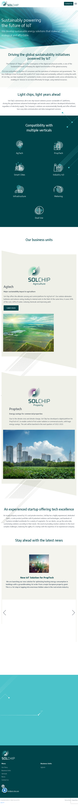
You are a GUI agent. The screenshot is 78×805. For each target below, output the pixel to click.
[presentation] (4, 613)
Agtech (43, 767)
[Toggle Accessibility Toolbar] (4, 790)
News (3, 777)
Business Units (6, 770)
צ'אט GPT (2, 802)
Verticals (4, 774)
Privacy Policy (74, 800)
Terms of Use (68, 800)
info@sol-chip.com (13, 791)
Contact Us (68, 3)
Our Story (5, 767)
